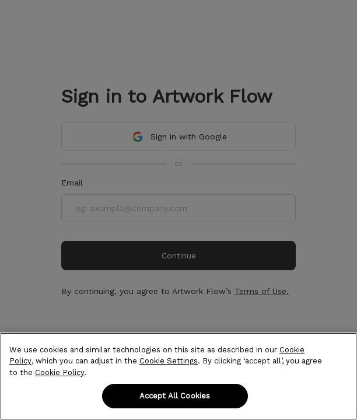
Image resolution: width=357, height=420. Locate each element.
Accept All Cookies (174, 395)
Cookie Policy (60, 372)
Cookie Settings (168, 360)
